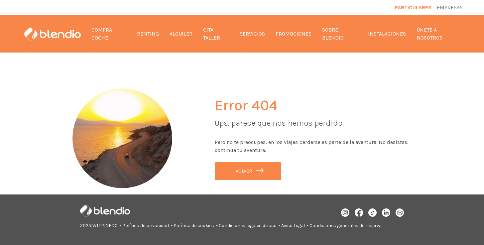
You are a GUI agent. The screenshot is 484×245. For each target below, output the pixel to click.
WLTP (98, 225)
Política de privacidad (145, 225)
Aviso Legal (293, 225)
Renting (148, 34)
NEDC (111, 225)
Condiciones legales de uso (248, 225)
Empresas (450, 7)
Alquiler (181, 34)
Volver (244, 171)
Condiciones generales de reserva (345, 225)
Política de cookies (194, 225)
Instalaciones (387, 34)
